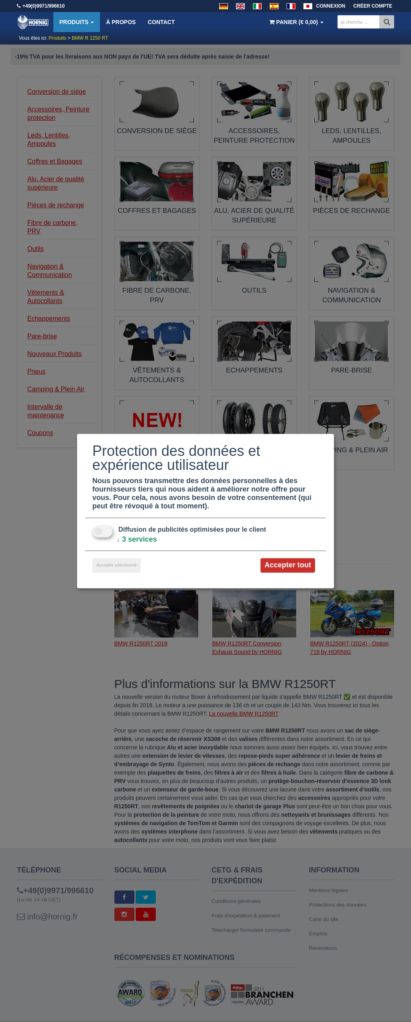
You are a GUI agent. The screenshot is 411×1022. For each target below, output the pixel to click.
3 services (136, 540)
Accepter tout (288, 565)
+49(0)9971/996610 (43, 6)
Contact (161, 22)
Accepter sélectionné (116, 565)
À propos (121, 22)
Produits (76, 22)
